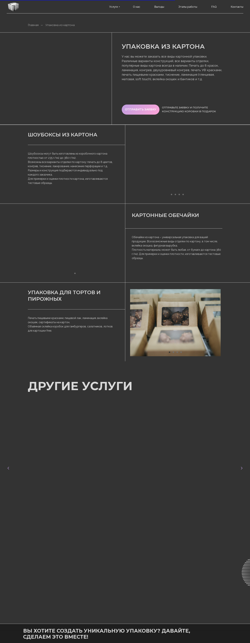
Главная (33, 25)
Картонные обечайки (165, 215)
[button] (140, 110)
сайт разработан (117, 619)
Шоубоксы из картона (62, 135)
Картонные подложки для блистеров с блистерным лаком (190, 459)
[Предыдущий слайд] (8, 436)
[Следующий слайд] (241, 436)
